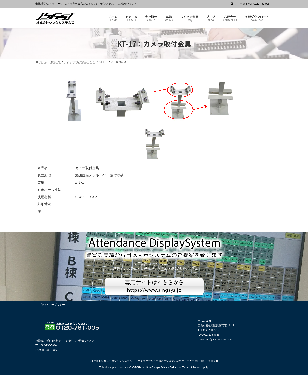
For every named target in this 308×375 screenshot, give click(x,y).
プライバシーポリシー (52, 304)
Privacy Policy (168, 367)
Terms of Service (191, 367)
